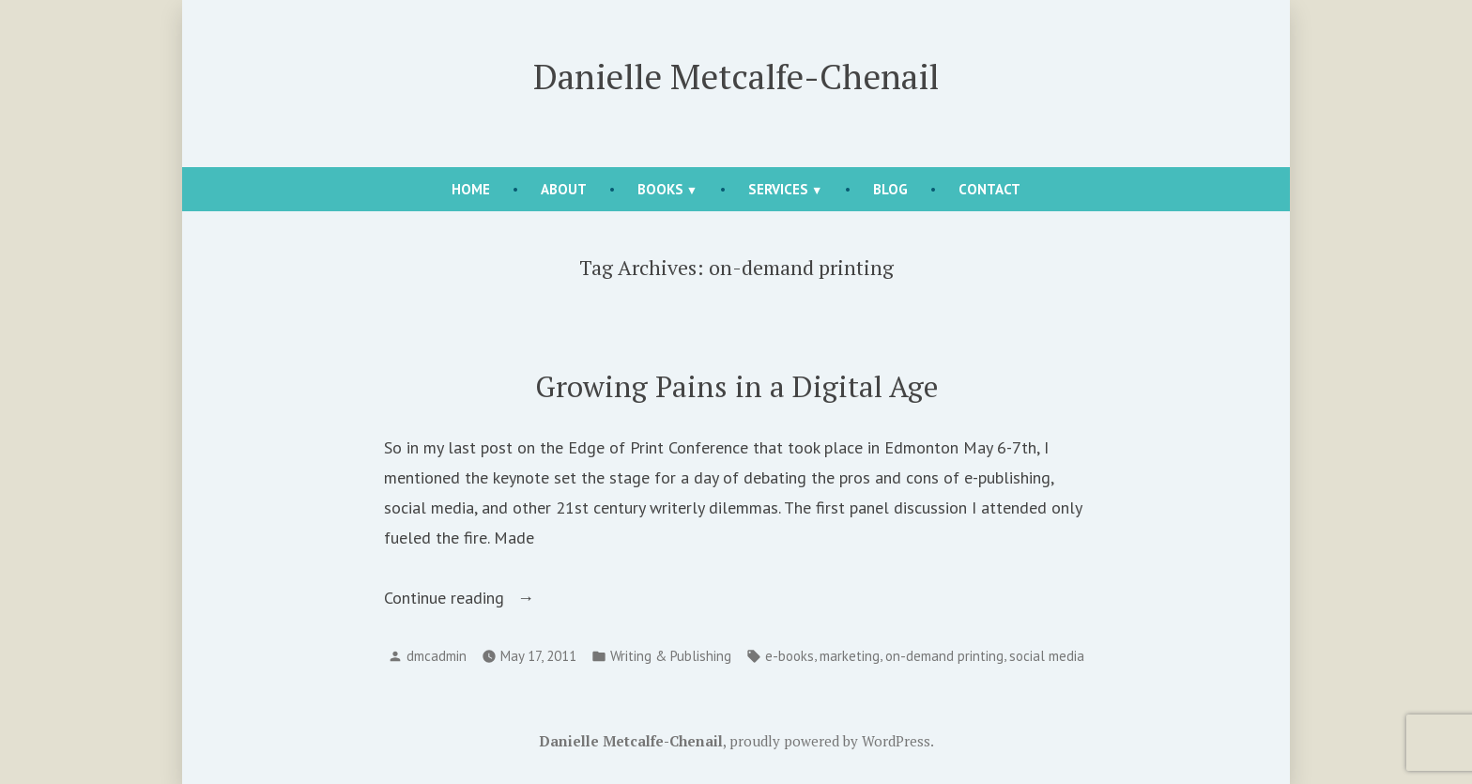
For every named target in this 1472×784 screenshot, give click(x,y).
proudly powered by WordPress (829, 740)
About (564, 189)
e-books (789, 656)
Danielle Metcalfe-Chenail (736, 76)
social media (1046, 656)
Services (778, 189)
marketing (850, 656)
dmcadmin (436, 656)
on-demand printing (944, 656)
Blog (890, 189)
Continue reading (478, 598)
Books (660, 189)
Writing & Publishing (670, 656)
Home (471, 189)
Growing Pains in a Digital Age (736, 386)
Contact (989, 189)
